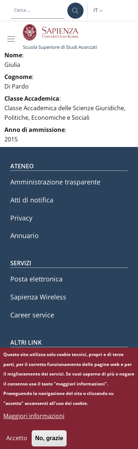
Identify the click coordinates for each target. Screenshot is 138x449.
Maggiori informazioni (33, 421)
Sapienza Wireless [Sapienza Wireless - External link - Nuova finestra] (38, 296)
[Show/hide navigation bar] (12, 39)
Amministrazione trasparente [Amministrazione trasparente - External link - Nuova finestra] (55, 181)
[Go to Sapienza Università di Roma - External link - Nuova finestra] (54, 32)
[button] (99, 11)
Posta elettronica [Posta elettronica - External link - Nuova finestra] (36, 278)
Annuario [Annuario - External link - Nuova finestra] (24, 235)
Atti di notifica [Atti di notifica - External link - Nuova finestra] (31, 199)
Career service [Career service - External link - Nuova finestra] (32, 314)
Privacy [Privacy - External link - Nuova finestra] (21, 217)
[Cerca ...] (75, 11)
